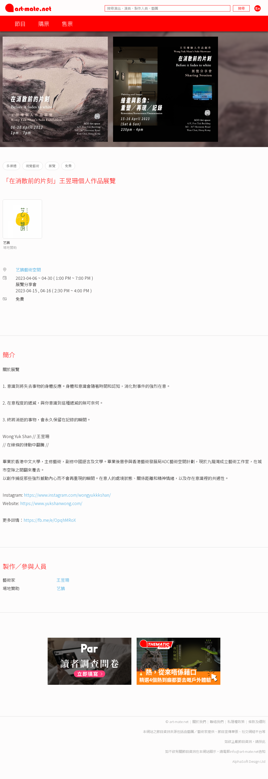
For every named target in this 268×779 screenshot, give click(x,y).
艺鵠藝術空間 (28, 269)
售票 (67, 23)
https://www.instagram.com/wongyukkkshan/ (67, 495)
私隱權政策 (235, 721)
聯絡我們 (217, 721)
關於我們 (199, 721)
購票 (43, 23)
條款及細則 (256, 721)
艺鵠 (6, 242)
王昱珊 (63, 580)
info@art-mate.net (244, 751)
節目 (20, 23)
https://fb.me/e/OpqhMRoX (50, 520)
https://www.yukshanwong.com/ (51, 503)
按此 (262, 741)
